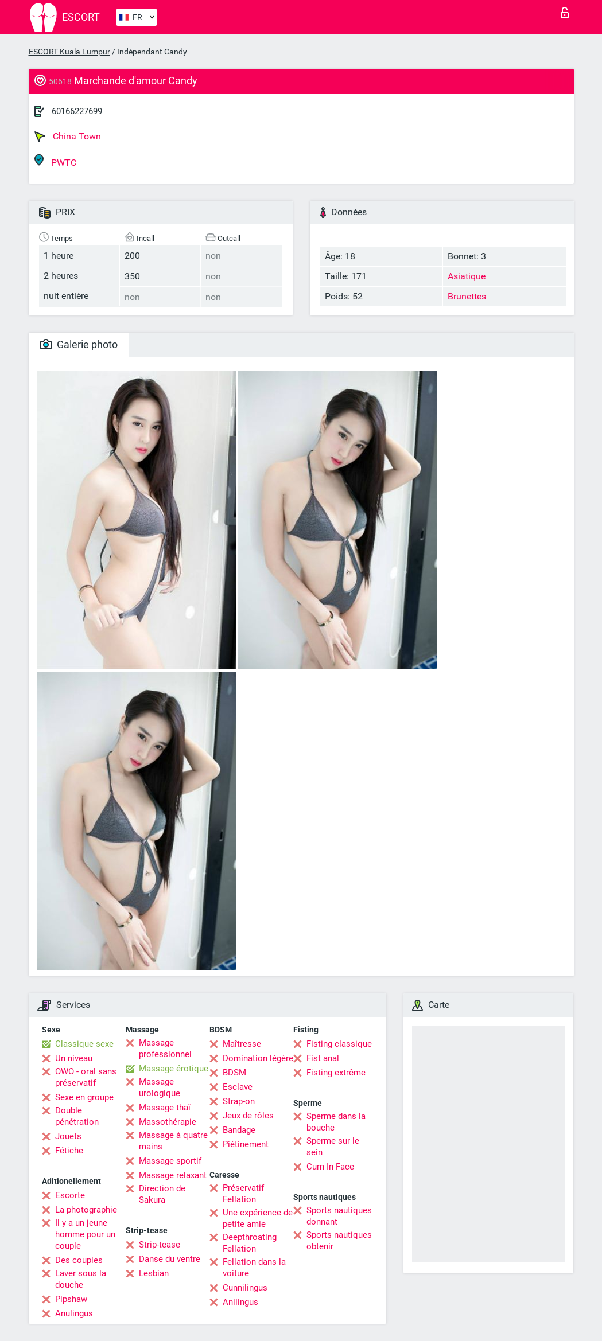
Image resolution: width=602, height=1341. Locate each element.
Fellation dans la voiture (254, 1267)
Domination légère (258, 1058)
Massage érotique (173, 1068)
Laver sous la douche (80, 1279)
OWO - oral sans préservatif (85, 1077)
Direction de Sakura (162, 1194)
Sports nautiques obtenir (339, 1241)
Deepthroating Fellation (250, 1243)
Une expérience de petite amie (258, 1218)
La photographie (86, 1209)
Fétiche (69, 1150)
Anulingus (74, 1313)
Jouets (68, 1136)
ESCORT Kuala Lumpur (69, 51)
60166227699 (77, 111)
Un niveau (73, 1058)
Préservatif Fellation (243, 1193)
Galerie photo (79, 344)
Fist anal (322, 1058)
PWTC (55, 161)
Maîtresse (242, 1044)
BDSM (234, 1072)
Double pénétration (77, 1116)
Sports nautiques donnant (339, 1216)
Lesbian (154, 1273)
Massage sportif (170, 1161)
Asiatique (467, 276)
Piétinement (246, 1144)
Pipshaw (71, 1299)
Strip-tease (159, 1244)
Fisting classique (339, 1044)
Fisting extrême (336, 1072)
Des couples (79, 1260)
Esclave (238, 1087)
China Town (67, 136)
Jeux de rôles (248, 1115)
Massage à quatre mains (173, 1141)
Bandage (239, 1130)
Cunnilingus (245, 1287)
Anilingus (240, 1302)
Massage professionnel (165, 1048)
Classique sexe (84, 1044)
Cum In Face (330, 1166)
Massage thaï (165, 1107)
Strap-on (239, 1101)
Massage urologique (159, 1087)
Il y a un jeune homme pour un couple (85, 1234)
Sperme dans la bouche (336, 1122)
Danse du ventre (169, 1259)
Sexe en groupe (84, 1097)
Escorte (70, 1195)
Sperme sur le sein (332, 1146)
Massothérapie (167, 1122)
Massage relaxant (173, 1175)
